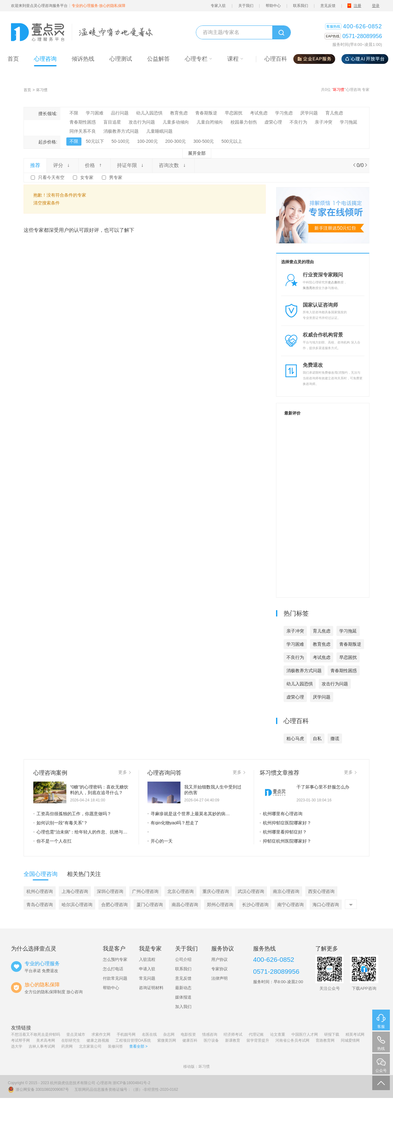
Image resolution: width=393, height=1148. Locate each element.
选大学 (16, 1046)
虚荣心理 (273, 122)
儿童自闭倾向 (209, 122)
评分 (62, 165)
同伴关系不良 (82, 131)
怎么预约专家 (115, 959)
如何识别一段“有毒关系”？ (60, 823)
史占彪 (332, 282)
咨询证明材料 (151, 987)
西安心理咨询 (321, 891)
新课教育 (232, 1040)
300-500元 (203, 141)
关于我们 (245, 5)
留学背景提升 (257, 1040)
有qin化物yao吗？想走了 (173, 823)
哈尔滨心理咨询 (77, 904)
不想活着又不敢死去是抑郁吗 (35, 1034)
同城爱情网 (350, 1040)
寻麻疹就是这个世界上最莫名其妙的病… (188, 813)
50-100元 (121, 141)
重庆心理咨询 (215, 891)
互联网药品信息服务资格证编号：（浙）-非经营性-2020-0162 (126, 1089)
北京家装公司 (90, 1046)
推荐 (35, 165)
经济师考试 (233, 1034)
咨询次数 (173, 165)
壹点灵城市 (75, 1034)
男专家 (115, 177)
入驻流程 (147, 959)
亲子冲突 (323, 122)
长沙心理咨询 (255, 904)
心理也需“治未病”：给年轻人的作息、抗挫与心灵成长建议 (82, 832)
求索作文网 (100, 1034)
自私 (317, 738)
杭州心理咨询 (39, 891)
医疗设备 (211, 1040)
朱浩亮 (307, 288)
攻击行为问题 (142, 122)
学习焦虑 (284, 112)
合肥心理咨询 (114, 904)
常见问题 (147, 978)
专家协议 (219, 969)
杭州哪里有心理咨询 (281, 813)
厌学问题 (309, 112)
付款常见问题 (115, 978)
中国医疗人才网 (304, 1034)
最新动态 (183, 987)
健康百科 (189, 1040)
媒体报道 (183, 997)
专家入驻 (218, 5)
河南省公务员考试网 (292, 1040)
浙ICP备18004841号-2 (131, 1083)
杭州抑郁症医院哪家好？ (285, 823)
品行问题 (120, 112)
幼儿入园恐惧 (149, 112)
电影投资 (188, 1034)
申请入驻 (147, 969)
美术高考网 (45, 1040)
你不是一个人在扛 (52, 841)
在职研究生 (70, 1040)
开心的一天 (160, 841)
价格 (94, 165)
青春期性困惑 (82, 122)
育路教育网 (325, 1040)
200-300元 (175, 141)
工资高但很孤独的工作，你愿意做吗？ (72, 813)
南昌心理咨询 (185, 904)
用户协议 (219, 959)
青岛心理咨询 (39, 904)
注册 (357, 5)
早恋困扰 (233, 112)
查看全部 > (138, 1046)
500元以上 (231, 141)
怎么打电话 (113, 969)
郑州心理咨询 (220, 904)
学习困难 (94, 112)
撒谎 (334, 738)
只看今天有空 (51, 177)
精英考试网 (355, 1034)
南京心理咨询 (286, 891)
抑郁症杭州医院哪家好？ (285, 841)
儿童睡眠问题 (159, 131)
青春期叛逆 (206, 112)
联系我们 (300, 5)
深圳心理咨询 (110, 891)
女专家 (86, 177)
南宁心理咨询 (290, 904)
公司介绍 (183, 959)
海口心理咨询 (326, 904)
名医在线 (149, 1034)
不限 (73, 112)
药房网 (67, 1046)
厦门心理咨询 (149, 904)
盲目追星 (112, 122)
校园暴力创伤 (243, 122)
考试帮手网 (20, 1040)
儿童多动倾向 (176, 122)
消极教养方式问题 (121, 131)
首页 (27, 90)
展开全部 (197, 153)
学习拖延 (348, 122)
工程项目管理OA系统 (133, 1040)
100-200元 (147, 141)
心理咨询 (104, 1083)
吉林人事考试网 (42, 1046)
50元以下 (95, 141)
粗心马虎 (295, 738)
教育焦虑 (179, 112)
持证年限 (131, 165)
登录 (375, 5)
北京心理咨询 (180, 891)
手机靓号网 (126, 1034)
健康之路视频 (97, 1040)
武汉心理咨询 (251, 891)
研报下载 (331, 1034)
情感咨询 (209, 1034)
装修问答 (115, 1046)
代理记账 (256, 1034)
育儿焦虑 (334, 112)
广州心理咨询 (145, 891)
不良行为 (298, 122)
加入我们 (183, 1006)
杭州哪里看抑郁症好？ (283, 832)
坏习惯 (41, 90)
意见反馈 (327, 5)
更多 (124, 772)
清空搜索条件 (46, 202)
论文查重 (277, 1034)
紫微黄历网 (166, 1040)
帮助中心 (273, 5)
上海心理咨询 (75, 891)
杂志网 (168, 1034)
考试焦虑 (259, 112)
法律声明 (219, 978)
